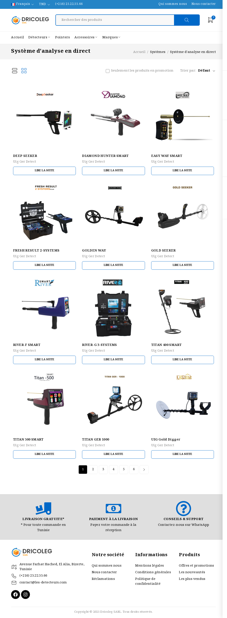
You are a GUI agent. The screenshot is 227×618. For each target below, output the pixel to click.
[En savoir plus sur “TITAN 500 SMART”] (44, 454)
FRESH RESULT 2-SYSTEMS (36, 251)
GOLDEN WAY (94, 251)
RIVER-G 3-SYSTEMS (99, 345)
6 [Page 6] (134, 469)
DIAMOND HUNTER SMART (105, 156)
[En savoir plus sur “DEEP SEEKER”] (44, 171)
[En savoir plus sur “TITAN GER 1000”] (113, 454)
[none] (23, 4)
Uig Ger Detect (24, 162)
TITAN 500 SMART (28, 440)
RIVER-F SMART (26, 345)
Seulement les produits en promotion (142, 71)
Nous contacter (204, 4)
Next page (144, 469)
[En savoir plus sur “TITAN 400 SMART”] (182, 360)
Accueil (139, 52)
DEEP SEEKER (25, 156)
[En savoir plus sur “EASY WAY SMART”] (182, 171)
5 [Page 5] (124, 469)
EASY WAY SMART (166, 156)
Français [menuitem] (23, 4)
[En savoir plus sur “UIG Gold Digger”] (182, 454)
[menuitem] (23, 4)
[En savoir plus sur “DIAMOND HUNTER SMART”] (113, 171)
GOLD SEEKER (163, 251)
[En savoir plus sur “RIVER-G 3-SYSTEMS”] (113, 360)
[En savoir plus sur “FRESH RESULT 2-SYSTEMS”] (44, 265)
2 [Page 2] (93, 469)
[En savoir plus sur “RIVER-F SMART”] (44, 360)
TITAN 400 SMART (166, 345)
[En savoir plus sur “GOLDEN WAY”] (113, 265)
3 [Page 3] (103, 469)
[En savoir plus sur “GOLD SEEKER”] (182, 265)
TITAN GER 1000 (95, 440)
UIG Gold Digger (166, 440)
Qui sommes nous (173, 4)
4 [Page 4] (113, 469)
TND (42, 4)
